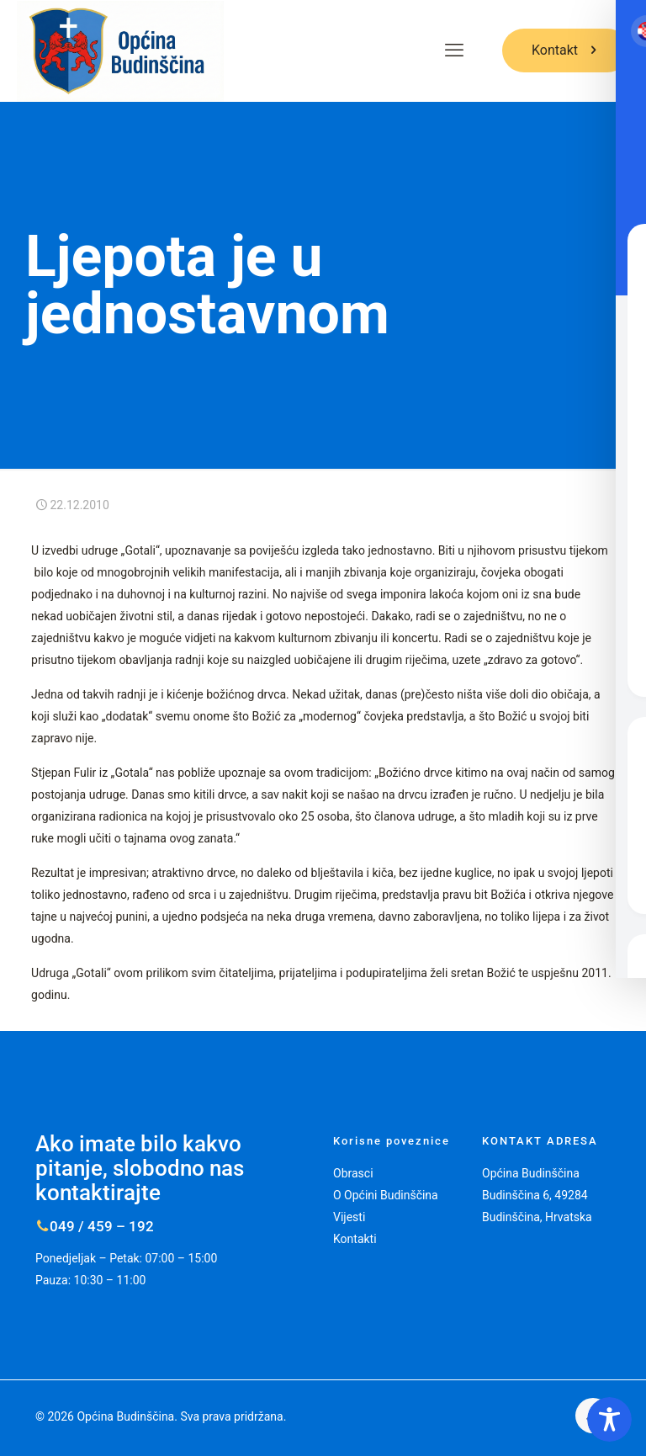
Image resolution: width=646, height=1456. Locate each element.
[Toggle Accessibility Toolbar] (609, 1419)
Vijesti (349, 1217)
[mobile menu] (454, 50)
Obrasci (353, 1173)
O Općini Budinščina (385, 1195)
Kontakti (355, 1239)
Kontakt (566, 50)
